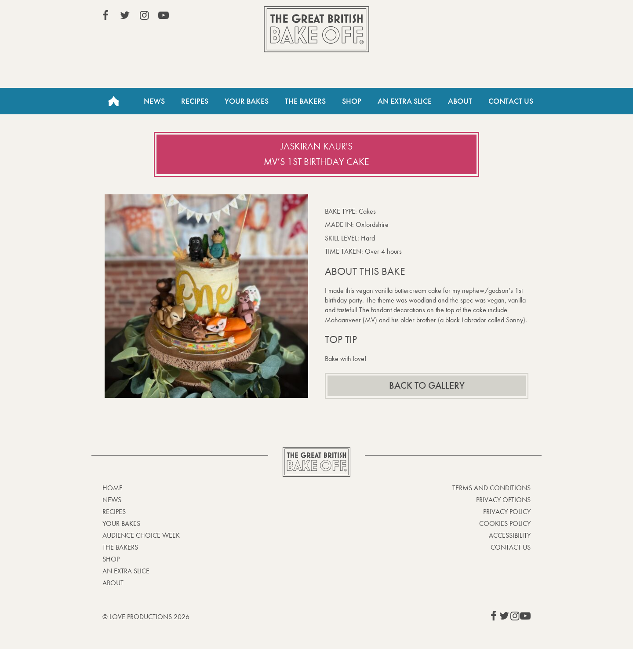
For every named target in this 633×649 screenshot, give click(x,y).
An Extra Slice (405, 101)
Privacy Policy (507, 511)
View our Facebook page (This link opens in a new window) (105, 15)
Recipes (194, 101)
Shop (351, 101)
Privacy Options (503, 500)
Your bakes (121, 523)
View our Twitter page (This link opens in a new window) (125, 15)
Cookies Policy (505, 523)
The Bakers (305, 101)
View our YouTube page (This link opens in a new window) (163, 15)
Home (113, 101)
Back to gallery (427, 385)
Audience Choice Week (141, 535)
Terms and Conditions (491, 488)
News (154, 101)
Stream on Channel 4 (490, 17)
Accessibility (510, 535)
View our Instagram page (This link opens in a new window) (144, 15)
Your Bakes (247, 101)
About (460, 101)
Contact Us (510, 101)
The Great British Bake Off (316, 29)
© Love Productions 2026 (145, 617)
